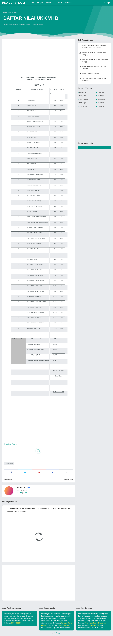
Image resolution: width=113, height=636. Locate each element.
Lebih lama (68, 479)
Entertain (101, 92)
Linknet (59, 3)
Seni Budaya (83, 99)
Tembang (101, 106)
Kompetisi (82, 96)
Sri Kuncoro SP (22, 487)
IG (23, 493)
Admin (32, 3)
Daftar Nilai (9, 463)
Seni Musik (101, 99)
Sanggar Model (14, 2)
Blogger (40, 3)
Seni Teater (83, 106)
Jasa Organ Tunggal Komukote (95, 623)
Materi (67, 3)
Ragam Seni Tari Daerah (90, 73)
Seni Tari (101, 103)
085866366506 (16, 623)
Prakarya (101, 96)
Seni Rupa (82, 103)
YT (26, 493)
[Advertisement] (38, 55)
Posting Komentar (37, 24)
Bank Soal (82, 92)
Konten (48, 3)
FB (21, 493)
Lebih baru (8, 479)
